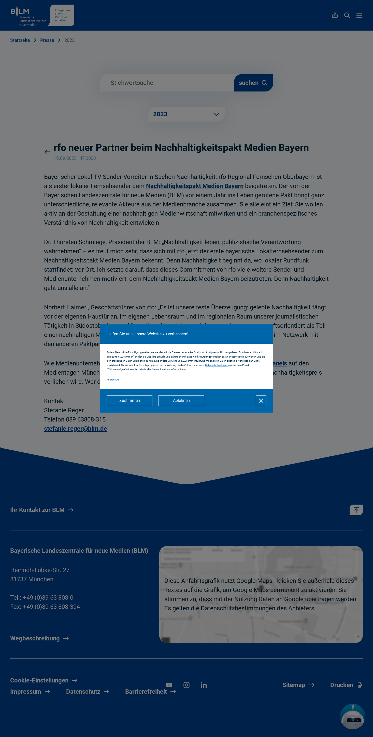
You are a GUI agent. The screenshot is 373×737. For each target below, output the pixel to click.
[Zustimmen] (129, 400)
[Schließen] (261, 400)
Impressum (113, 379)
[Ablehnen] (181, 400)
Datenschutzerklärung (217, 365)
